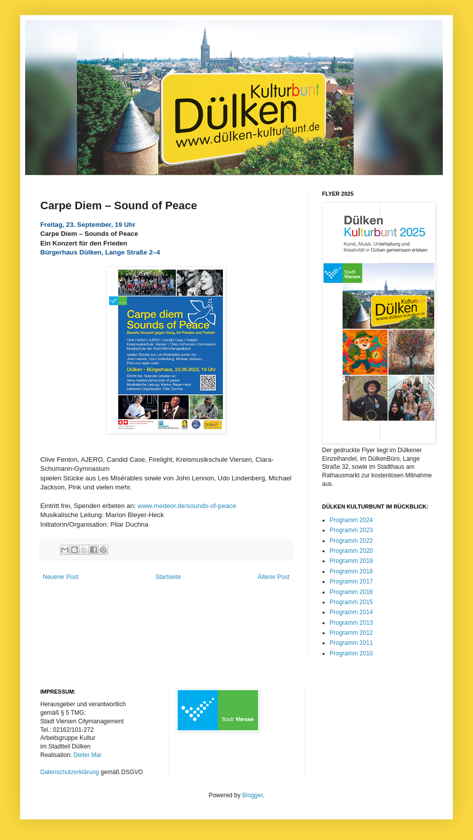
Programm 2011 (351, 642)
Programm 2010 (351, 653)
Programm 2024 (351, 520)
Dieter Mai (87, 755)
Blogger (252, 795)
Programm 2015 (351, 602)
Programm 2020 (351, 550)
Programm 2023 (351, 530)
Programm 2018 (351, 571)
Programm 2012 (351, 632)
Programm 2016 (351, 592)
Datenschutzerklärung (69, 772)
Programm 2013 (351, 622)
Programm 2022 (351, 540)
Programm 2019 (351, 560)
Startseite (168, 576)
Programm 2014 (351, 612)
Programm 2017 (351, 581)
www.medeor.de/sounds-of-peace (187, 506)
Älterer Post (273, 576)
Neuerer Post (60, 576)
